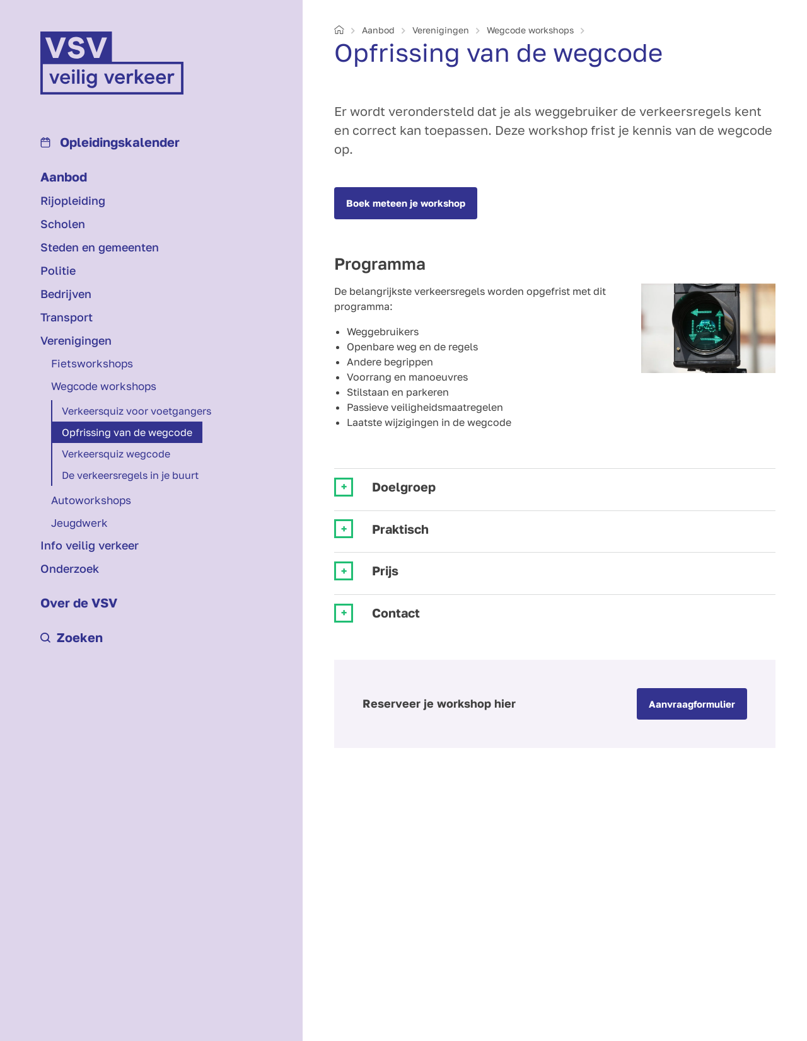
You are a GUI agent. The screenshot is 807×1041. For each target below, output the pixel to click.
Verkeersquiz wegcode (116, 453)
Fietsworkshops (92, 363)
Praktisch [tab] (400, 529)
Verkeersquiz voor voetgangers (136, 411)
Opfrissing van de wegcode (127, 432)
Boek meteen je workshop (405, 203)
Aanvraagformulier (692, 704)
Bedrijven (65, 294)
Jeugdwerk (79, 522)
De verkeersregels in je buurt (130, 475)
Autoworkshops (91, 500)
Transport (66, 317)
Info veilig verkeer (89, 545)
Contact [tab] (396, 613)
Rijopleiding (72, 200)
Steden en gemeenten (99, 247)
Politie (58, 270)
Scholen (62, 224)
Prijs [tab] (385, 570)
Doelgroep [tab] (404, 487)
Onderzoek (69, 568)
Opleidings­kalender (110, 141)
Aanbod (63, 176)
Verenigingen (76, 340)
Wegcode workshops (103, 386)
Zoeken (71, 637)
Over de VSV (78, 602)
